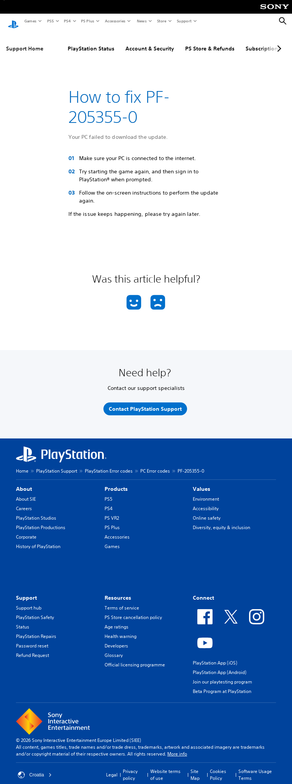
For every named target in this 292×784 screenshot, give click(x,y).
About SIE (26, 492)
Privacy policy (130, 768)
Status (22, 620)
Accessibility (206, 501)
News (141, 21)
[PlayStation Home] (13, 21)
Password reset (32, 639)
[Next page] (278, 41)
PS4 (66, 21)
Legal (111, 768)
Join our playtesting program (222, 675)
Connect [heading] (203, 591)
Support (183, 21)
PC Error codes (155, 464)
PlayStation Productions (40, 520)
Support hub (28, 601)
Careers (24, 501)
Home (22, 464)
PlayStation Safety (35, 610)
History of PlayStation (38, 539)
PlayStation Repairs (36, 629)
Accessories (115, 21)
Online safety (207, 511)
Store (161, 21)
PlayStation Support (56, 464)
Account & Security (149, 41)
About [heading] (24, 482)
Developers (116, 639)
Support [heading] (26, 591)
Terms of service (122, 601)
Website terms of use (165, 768)
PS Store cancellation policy (133, 610)
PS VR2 (112, 511)
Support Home (24, 41)
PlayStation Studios (36, 511)
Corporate (26, 530)
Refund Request (32, 648)
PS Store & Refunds (210, 41)
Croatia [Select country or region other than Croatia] (35, 768)
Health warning (120, 629)
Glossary (114, 648)
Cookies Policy (218, 768)
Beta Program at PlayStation (222, 684)
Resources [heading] (118, 591)
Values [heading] (201, 482)
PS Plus (87, 21)
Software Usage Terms (255, 768)
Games (30, 21)
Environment (206, 492)
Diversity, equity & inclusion (221, 520)
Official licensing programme (135, 658)
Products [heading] (116, 482)
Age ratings (117, 620)
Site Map (195, 768)
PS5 (50, 21)
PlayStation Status (91, 41)
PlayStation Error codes (109, 464)
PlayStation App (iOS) (215, 656)
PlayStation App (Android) (219, 665)
